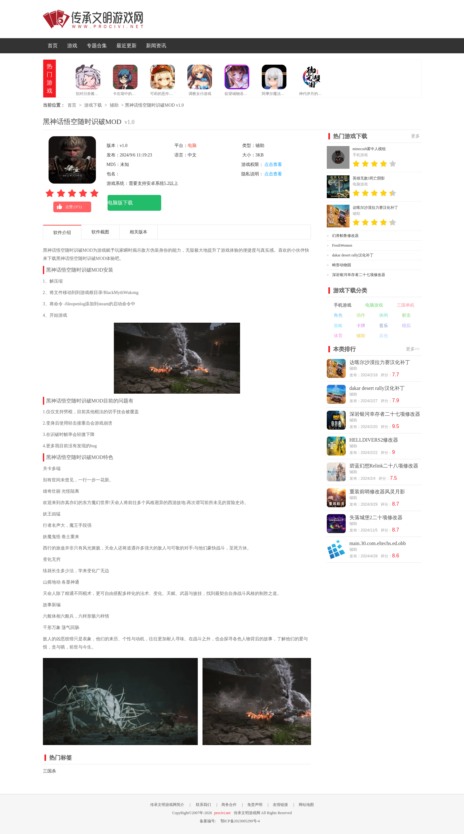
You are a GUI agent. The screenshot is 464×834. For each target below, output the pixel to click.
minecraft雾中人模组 (369, 149)
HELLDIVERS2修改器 (373, 440)
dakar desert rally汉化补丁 (352, 255)
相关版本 (138, 232)
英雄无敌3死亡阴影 (369, 178)
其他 (383, 335)
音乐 (383, 325)
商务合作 (229, 804)
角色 (338, 315)
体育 (338, 335)
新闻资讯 (156, 45)
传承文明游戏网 (93, 19)
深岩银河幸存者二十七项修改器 (358, 275)
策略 (338, 325)
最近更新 (126, 45)
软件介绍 (62, 232)
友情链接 (280, 804)
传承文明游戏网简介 (167, 804)
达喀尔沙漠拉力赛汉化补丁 (375, 207)
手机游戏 (342, 305)
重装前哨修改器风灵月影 (377, 491)
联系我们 (203, 804)
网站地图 (306, 804)
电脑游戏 (374, 305)
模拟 (406, 325)
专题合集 (97, 45)
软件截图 (100, 232)
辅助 (114, 105)
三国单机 (405, 305)
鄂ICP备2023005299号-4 (240, 821)
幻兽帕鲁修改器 (345, 235)
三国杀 (49, 771)
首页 (53, 45)
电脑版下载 (120, 202)
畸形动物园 (341, 265)
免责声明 (254, 804)
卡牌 (360, 325)
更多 (415, 136)
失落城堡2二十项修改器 (375, 517)
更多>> (413, 349)
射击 (406, 315)
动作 (360, 315)
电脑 (192, 145)
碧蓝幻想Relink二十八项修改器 (384, 465)
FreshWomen (342, 245)
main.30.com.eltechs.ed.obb (377, 543)
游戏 (72, 45)
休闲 (383, 315)
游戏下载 (93, 105)
